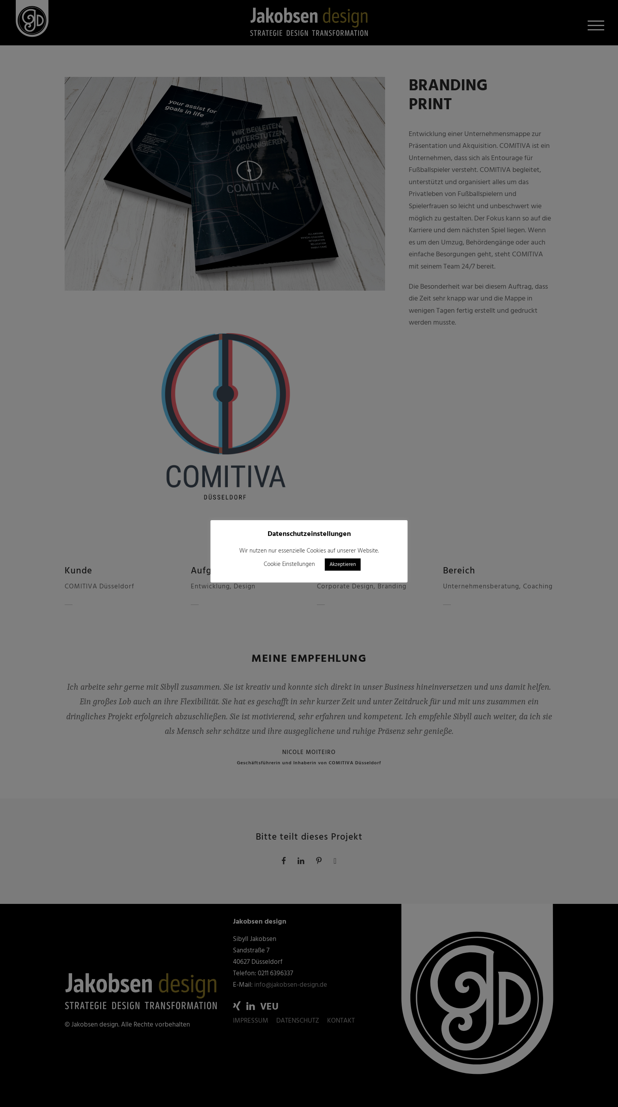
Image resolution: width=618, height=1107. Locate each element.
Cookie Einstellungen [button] (289, 564)
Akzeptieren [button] (342, 564)
